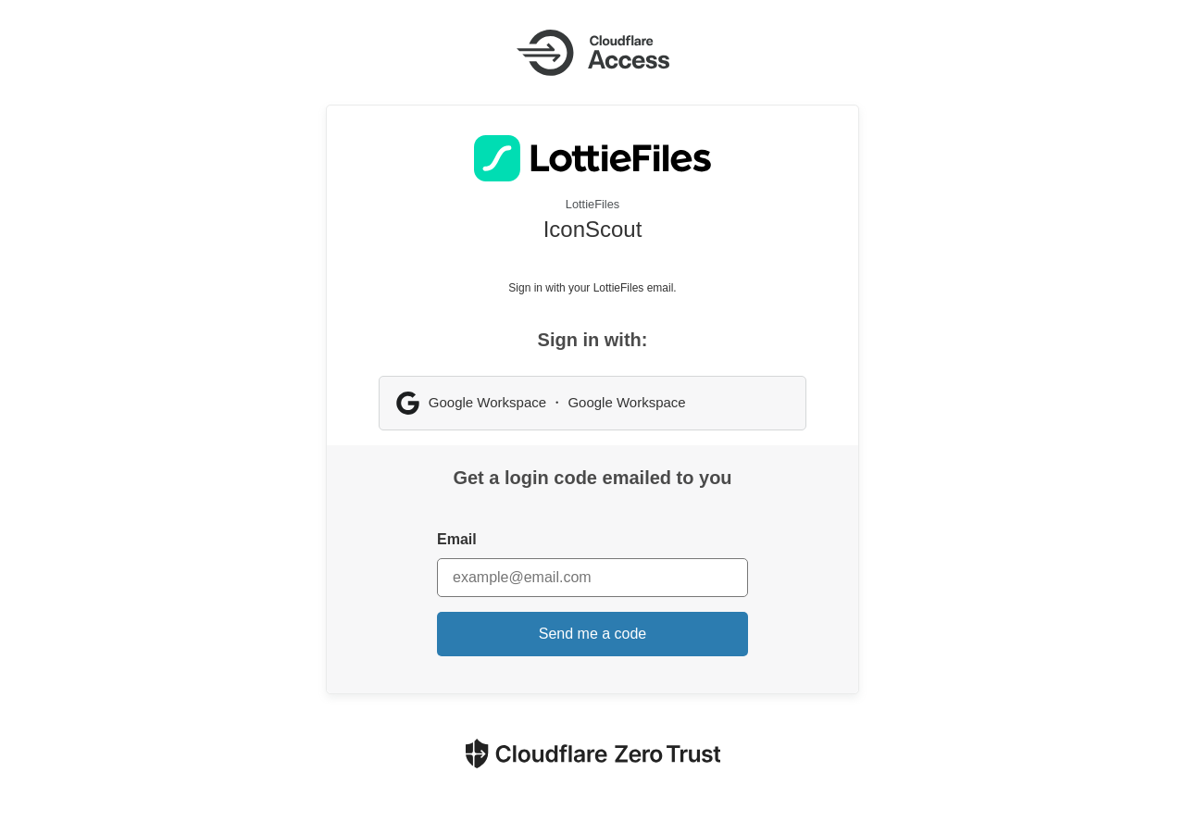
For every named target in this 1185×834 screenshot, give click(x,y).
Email (457, 539)
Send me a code (593, 633)
